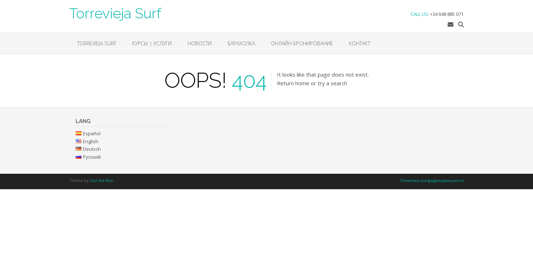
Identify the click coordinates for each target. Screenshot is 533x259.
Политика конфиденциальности (432, 180)
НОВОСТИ (200, 43)
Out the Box (101, 180)
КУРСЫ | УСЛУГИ (152, 43)
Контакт (359, 43)
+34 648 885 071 (446, 14)
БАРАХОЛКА (241, 43)
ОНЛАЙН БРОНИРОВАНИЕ (302, 43)
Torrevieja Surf (115, 13)
